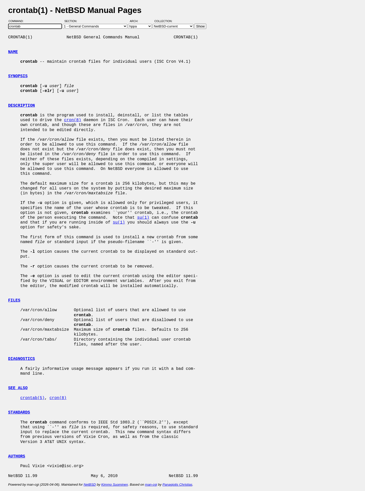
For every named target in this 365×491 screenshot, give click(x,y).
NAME (13, 52)
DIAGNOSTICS (21, 359)
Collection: (163, 21)
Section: (71, 21)
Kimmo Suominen (114, 484)
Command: (18, 21)
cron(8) (72, 120)
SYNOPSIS (18, 76)
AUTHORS (16, 456)
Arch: (136, 21)
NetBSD (90, 484)
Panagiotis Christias (177, 484)
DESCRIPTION (21, 105)
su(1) (143, 217)
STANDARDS (19, 412)
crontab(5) (32, 398)
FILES (14, 300)
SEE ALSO (18, 388)
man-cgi (151, 484)
